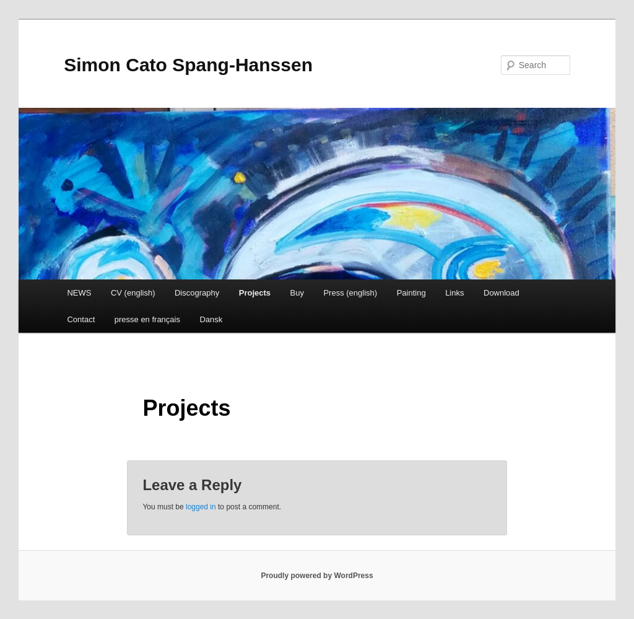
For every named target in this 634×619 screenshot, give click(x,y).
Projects (255, 292)
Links (454, 292)
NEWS (79, 292)
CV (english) (133, 292)
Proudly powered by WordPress (317, 575)
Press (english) (350, 292)
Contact (81, 319)
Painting (411, 292)
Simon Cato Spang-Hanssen (188, 65)
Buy (297, 292)
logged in (201, 507)
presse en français (147, 319)
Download (501, 292)
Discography (197, 292)
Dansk (210, 319)
